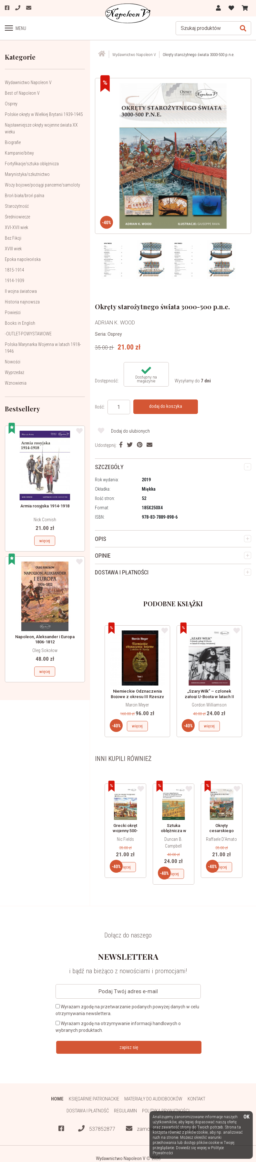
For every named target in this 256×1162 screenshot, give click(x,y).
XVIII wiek (13, 248)
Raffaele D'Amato (221, 839)
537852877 (96, 1128)
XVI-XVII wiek (16, 227)
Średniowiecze (17, 216)
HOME (57, 1099)
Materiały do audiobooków (153, 1099)
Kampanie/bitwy (19, 153)
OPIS (100, 538)
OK (246, 1117)
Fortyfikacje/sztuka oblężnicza (32, 163)
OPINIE (103, 555)
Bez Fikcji (13, 238)
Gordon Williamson (209, 704)
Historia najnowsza (22, 301)
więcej (44, 540)
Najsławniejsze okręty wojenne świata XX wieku (41, 128)
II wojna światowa (21, 291)
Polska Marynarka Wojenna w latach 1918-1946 (43, 348)
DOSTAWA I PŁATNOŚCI (121, 572)
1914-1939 (14, 280)
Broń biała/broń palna (24, 195)
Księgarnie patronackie (94, 1099)
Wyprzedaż (14, 372)
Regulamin (125, 1111)
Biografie (13, 142)
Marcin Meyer (137, 704)
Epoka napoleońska (23, 259)
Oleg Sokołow (44, 650)
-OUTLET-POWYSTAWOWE (28, 333)
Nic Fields (125, 839)
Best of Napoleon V (22, 93)
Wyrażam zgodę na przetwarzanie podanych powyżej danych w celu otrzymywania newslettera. (127, 1010)
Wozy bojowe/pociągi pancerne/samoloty (42, 184)
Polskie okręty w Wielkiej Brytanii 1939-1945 (44, 114)
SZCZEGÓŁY (109, 467)
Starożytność (17, 206)
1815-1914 (14, 270)
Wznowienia (15, 383)
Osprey (11, 103)
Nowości (12, 361)
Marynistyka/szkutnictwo (27, 174)
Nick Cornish (45, 519)
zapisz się (128, 1047)
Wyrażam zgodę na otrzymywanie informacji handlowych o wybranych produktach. (118, 1027)
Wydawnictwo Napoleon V (28, 82)
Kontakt (196, 1099)
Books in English (20, 323)
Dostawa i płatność (88, 1111)
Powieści (13, 312)
